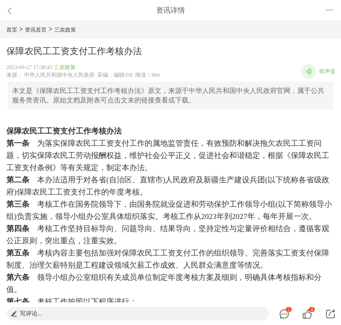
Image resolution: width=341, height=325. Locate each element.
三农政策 (65, 30)
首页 (11, 30)
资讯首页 (36, 30)
